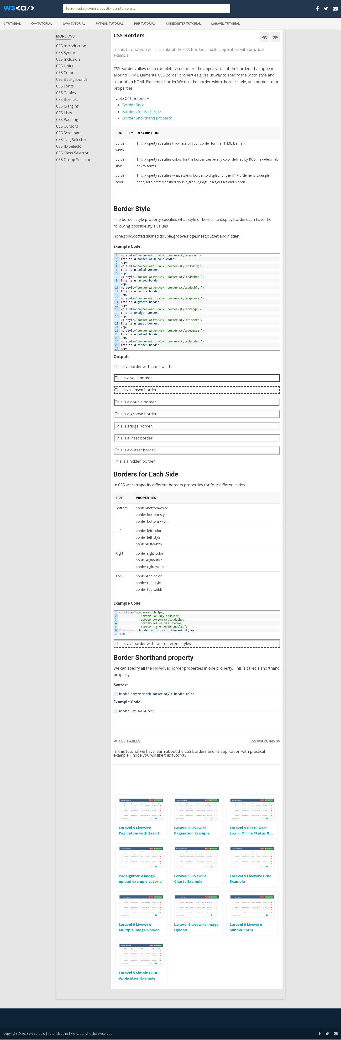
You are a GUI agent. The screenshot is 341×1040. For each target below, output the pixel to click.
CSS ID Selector (69, 146)
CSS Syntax (66, 52)
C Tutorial (12, 23)
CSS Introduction (71, 46)
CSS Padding (67, 119)
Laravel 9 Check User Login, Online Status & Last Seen (250, 833)
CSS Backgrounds (72, 79)
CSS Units (64, 66)
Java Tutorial (74, 23)
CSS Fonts (65, 86)
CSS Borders (67, 99)
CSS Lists (64, 112)
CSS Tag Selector (71, 139)
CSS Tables (66, 92)
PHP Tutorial (144, 23)
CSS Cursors (67, 126)
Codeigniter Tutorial (183, 23)
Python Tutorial (110, 23)
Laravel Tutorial (225, 23)
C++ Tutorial (41, 23)
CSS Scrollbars (69, 132)
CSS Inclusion (68, 59)
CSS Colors (65, 72)
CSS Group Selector (73, 159)
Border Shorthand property (147, 118)
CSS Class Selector (72, 153)
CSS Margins (67, 106)
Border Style (133, 105)
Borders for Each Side (141, 111)
